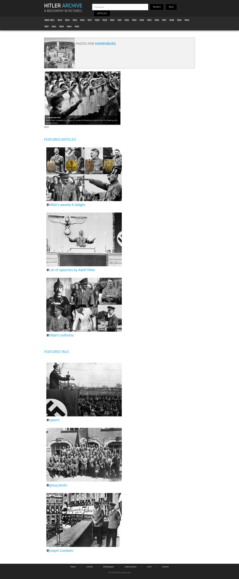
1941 (46, 26)
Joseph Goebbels (59, 550)
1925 (75, 20)
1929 (104, 20)
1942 (54, 26)
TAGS (171, 7)
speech (52, 420)
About (73, 566)
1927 (89, 20)
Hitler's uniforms (60, 335)
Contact (165, 566)
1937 (164, 20)
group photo (56, 485)
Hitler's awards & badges (65, 205)
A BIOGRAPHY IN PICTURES (63, 11)
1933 (134, 20)
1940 (186, 20)
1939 (179, 20)
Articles (89, 566)
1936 (157, 20)
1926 (82, 20)
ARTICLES (102, 13)
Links (149, 566)
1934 (141, 20)
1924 (67, 20)
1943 (61, 26)
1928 (97, 20)
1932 (127, 20)
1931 (119, 20)
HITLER (63, 5)
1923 (59, 20)
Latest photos (130, 566)
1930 (112, 20)
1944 (69, 26)
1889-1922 (49, 20)
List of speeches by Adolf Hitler (70, 270)
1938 (171, 20)
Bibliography (108, 566)
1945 (77, 26)
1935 (149, 20)
